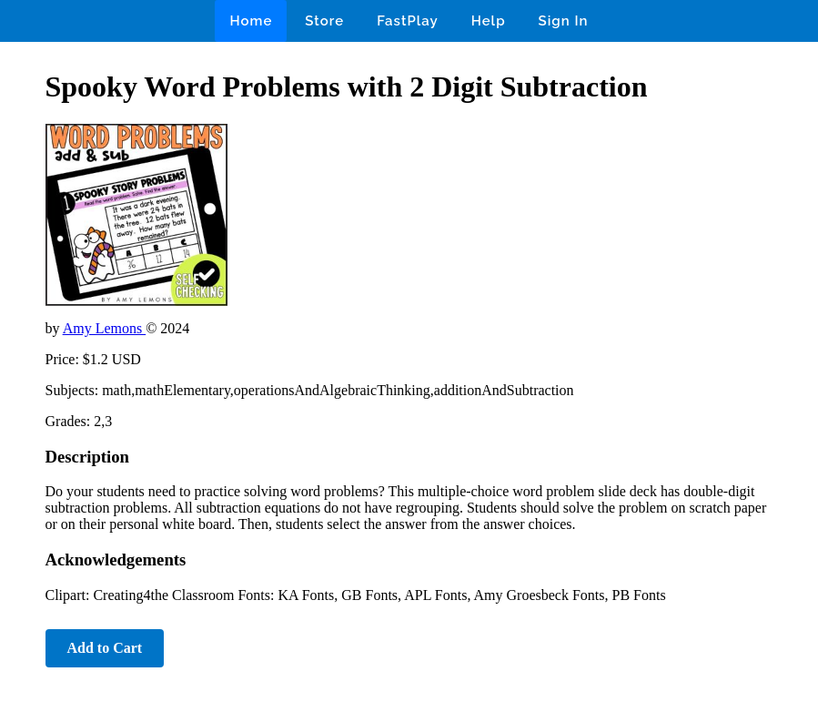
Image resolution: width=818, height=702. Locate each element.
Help (488, 21)
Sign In (564, 21)
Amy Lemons (104, 328)
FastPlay (408, 21)
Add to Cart (105, 648)
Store (324, 21)
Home (250, 21)
